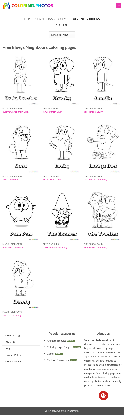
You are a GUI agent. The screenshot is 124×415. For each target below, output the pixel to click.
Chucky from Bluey (52, 111)
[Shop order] (62, 34)
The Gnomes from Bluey (55, 247)
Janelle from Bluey (93, 111)
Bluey (61, 19)
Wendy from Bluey (11, 315)
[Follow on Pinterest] (103, 395)
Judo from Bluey (10, 179)
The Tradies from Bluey (95, 247)
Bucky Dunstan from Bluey (15, 111)
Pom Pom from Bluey (13, 247)
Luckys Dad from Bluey (95, 179)
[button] (118, 5)
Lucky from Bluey (52, 179)
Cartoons (45, 19)
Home (28, 19)
